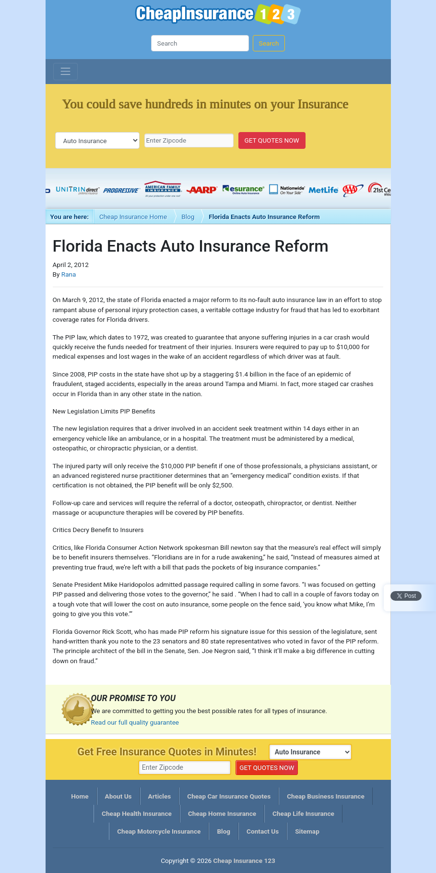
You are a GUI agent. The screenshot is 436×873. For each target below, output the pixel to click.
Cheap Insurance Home (133, 216)
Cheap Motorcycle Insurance (158, 831)
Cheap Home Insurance (222, 813)
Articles (159, 796)
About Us (118, 796)
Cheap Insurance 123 (218, 15)
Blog (187, 216)
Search (269, 43)
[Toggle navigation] (65, 71)
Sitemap (307, 831)
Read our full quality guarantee (135, 722)
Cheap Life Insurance (303, 813)
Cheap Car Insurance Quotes (229, 796)
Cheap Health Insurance (137, 813)
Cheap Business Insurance (326, 796)
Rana (68, 274)
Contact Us (263, 831)
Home (79, 796)
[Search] (200, 43)
